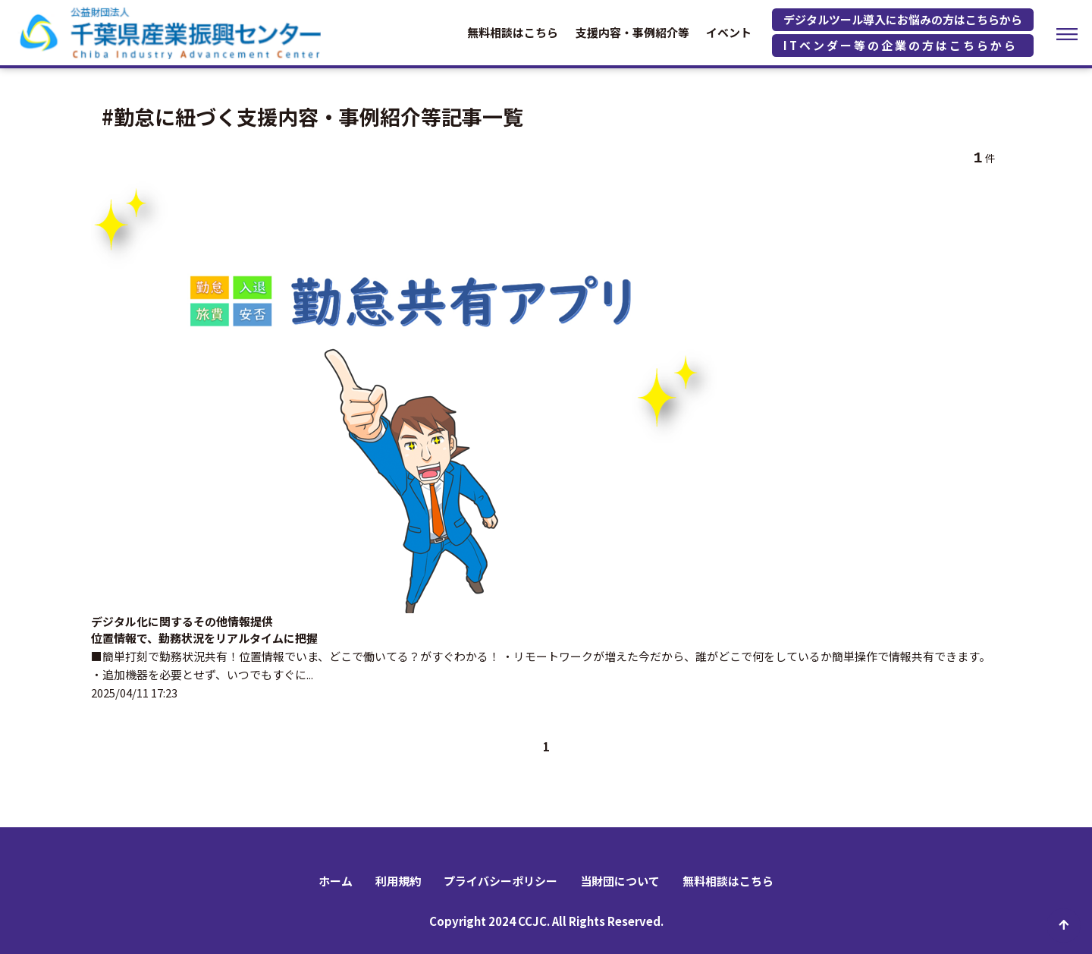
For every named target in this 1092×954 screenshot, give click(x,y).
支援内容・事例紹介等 (632, 32)
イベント (729, 32)
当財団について (620, 881)
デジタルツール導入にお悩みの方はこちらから (902, 19)
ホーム (335, 881)
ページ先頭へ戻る (1063, 925)
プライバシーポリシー (500, 881)
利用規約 (398, 881)
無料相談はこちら (512, 32)
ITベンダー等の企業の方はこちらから (900, 45)
